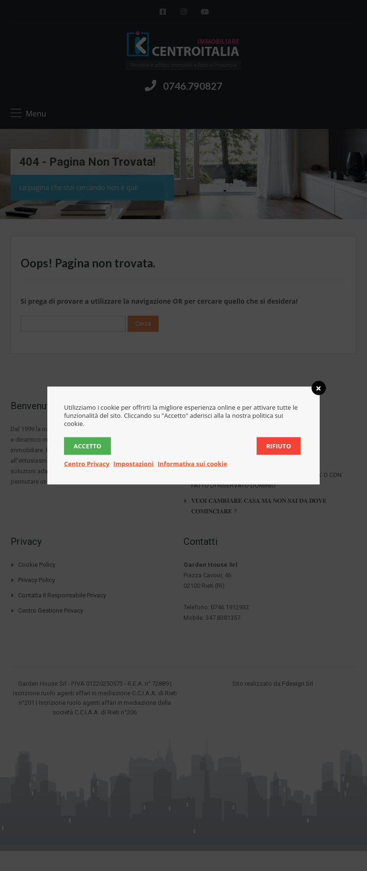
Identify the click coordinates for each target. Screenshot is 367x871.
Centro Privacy (86, 463)
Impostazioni (133, 463)
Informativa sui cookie (192, 463)
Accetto (87, 446)
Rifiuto (278, 446)
